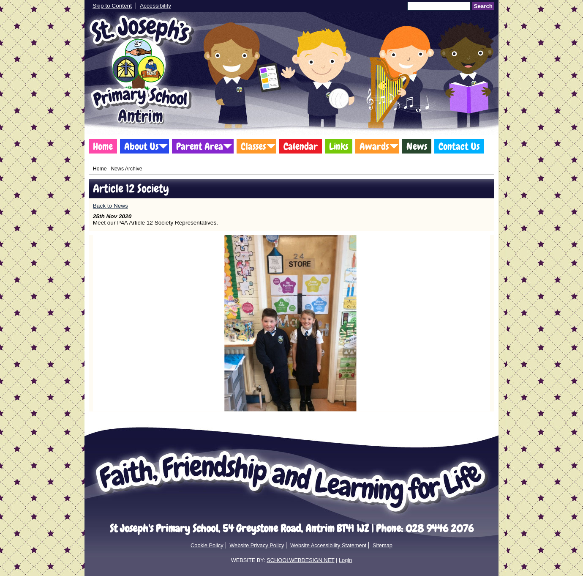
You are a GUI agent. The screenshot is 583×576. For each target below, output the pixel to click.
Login (345, 560)
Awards (374, 146)
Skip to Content (112, 6)
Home (103, 146)
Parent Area (199, 146)
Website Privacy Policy (256, 545)
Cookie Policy (207, 545)
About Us (141, 146)
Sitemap (382, 545)
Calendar (300, 146)
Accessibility (155, 6)
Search (483, 6)
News (416, 146)
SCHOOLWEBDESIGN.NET (300, 560)
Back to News (110, 206)
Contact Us (459, 146)
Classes (253, 146)
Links (338, 146)
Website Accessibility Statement (328, 545)
